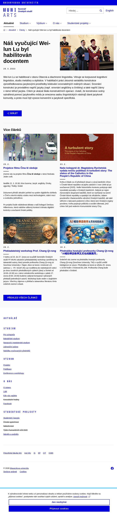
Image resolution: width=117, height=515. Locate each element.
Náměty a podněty (11, 434)
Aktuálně (10, 318)
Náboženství (8, 426)
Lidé (5, 391)
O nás (7, 381)
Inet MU (27, 453)
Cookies (23, 472)
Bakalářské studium (11, 339)
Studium (9, 328)
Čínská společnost (11, 422)
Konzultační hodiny (11, 400)
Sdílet (12, 113)
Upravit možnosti (81, 499)
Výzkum (8, 358)
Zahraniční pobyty (10, 347)
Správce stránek (10, 472)
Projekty (6, 365)
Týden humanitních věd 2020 (15, 430)
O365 (51, 453)
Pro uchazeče (9, 335)
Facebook (7, 404)
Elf (39, 453)
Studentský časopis (11, 418)
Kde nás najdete (10, 396)
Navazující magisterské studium (16, 343)
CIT (44, 453)
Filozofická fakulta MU (12, 453)
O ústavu (7, 387)
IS (34, 453)
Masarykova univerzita (19, 468)
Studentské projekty (19, 411)
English (110, 10)
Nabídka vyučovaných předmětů (16, 351)
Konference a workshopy (13, 373)
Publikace (7, 369)
